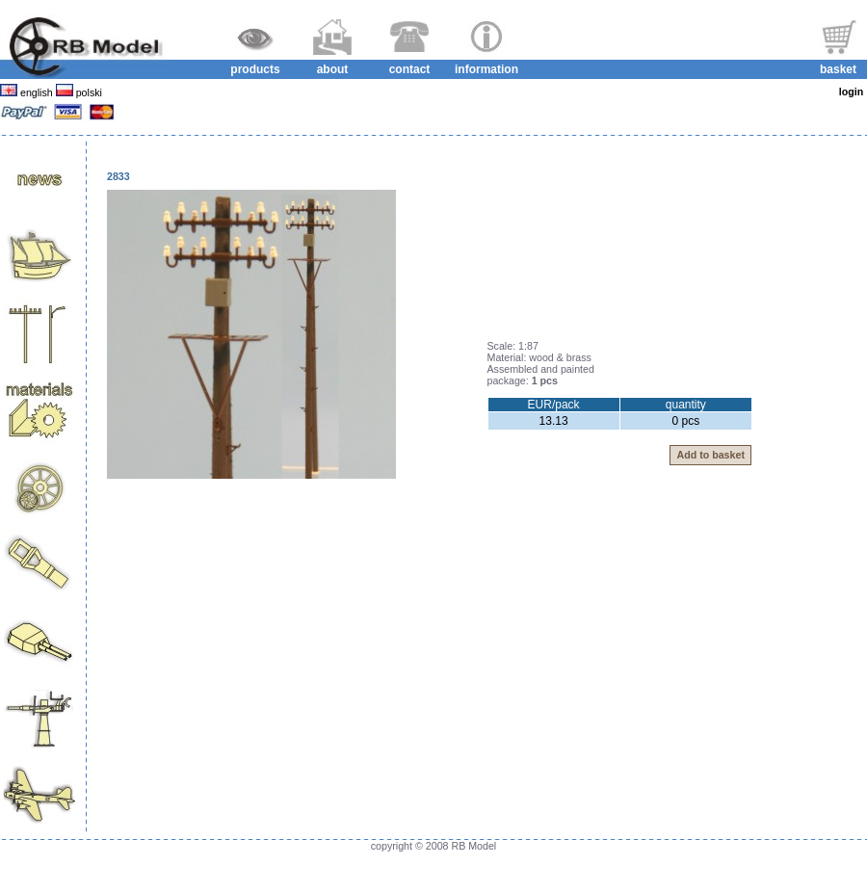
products (254, 69)
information (486, 69)
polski (87, 92)
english (36, 92)
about (333, 69)
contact (410, 69)
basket (838, 69)
